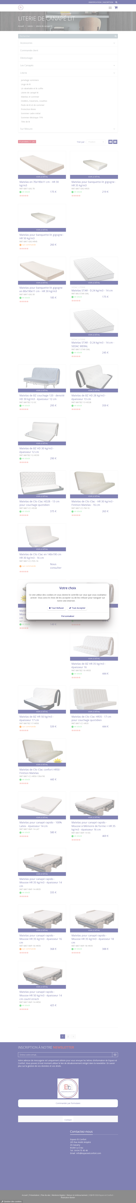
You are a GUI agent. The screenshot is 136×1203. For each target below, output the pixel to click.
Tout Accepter (77, 607)
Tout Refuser (56, 607)
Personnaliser (67, 616)
